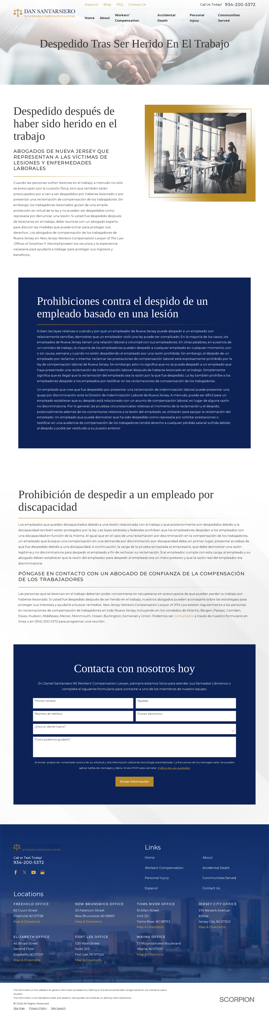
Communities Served (219, 878)
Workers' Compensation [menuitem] (127, 18)
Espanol (91, 4)
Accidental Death (216, 868)
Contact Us (137, 4)
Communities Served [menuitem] (229, 18)
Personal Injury (157, 878)
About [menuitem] (105, 18)
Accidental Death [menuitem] (166, 18)
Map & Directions (26, 921)
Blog (107, 4)
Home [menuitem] (90, 18)
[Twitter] (24, 872)
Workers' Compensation (164, 868)
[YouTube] (33, 872)
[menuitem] (19, 1008)
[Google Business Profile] (42, 872)
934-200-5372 (240, 5)
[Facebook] (15, 872)
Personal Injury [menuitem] (197, 18)
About (207, 857)
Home (150, 857)
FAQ (120, 4)
